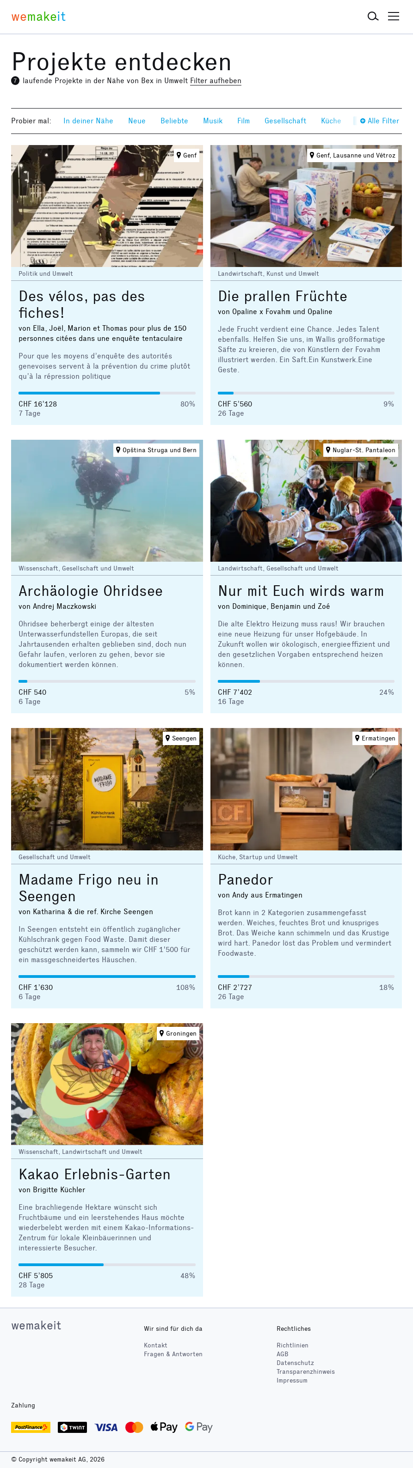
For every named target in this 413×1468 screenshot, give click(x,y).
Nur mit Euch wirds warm (301, 591)
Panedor (245, 880)
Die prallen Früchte (282, 296)
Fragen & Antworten (173, 1354)
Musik (212, 120)
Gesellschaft (285, 120)
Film (243, 120)
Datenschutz (295, 1363)
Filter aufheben (215, 80)
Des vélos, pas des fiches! (81, 304)
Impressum (292, 1380)
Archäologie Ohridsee (90, 591)
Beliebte (174, 120)
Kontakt (155, 1345)
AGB (283, 1354)
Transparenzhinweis (306, 1372)
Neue (137, 120)
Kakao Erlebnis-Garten (94, 1174)
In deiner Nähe (88, 120)
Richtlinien (292, 1345)
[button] (373, 16)
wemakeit (36, 1325)
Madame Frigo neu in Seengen (88, 888)
